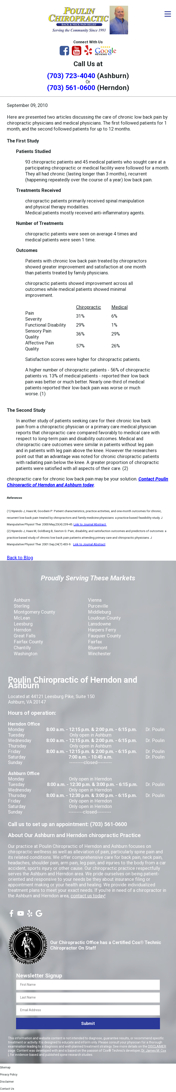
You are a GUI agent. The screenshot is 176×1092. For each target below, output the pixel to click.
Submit (88, 1023)
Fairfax (95, 641)
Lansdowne (99, 624)
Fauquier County (104, 636)
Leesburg (23, 624)
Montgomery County (34, 612)
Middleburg (99, 612)
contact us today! (88, 895)
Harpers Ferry (102, 630)
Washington (25, 653)
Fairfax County (28, 641)
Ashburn (22, 600)
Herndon (22, 630)
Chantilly (22, 647)
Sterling (21, 606)
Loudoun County (104, 618)
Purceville (98, 606)
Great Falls (25, 636)
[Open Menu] (167, 14)
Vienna (95, 600)
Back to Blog (20, 557)
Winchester (99, 653)
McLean (22, 618)
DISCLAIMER (157, 1046)
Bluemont (97, 647)
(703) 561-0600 (71, 88)
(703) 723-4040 (71, 76)
